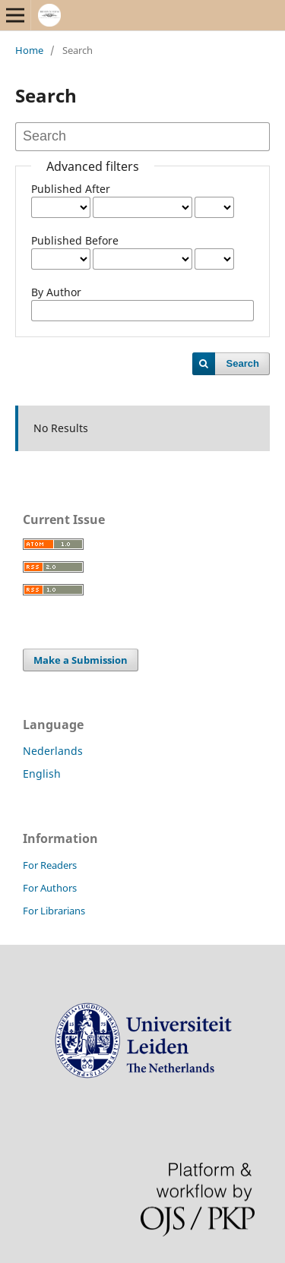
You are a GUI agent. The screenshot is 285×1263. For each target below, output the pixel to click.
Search (242, 363)
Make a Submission (80, 660)
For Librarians (54, 910)
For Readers (50, 865)
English (42, 773)
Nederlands (53, 751)
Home (29, 50)
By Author (56, 292)
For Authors (50, 888)
